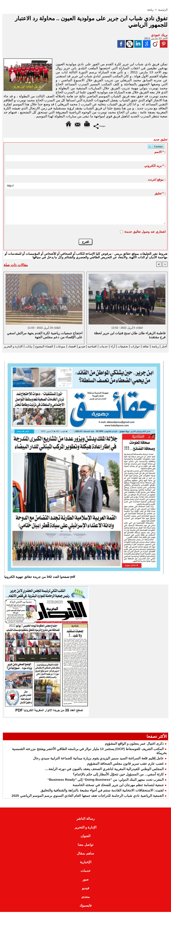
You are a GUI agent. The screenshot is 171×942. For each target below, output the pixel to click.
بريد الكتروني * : (155, 165)
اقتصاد (60, 346)
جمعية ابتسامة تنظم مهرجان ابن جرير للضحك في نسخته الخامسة (118, 789)
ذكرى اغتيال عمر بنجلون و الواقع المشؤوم (134, 748)
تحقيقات (117, 346)
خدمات (95, 346)
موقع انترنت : (156, 179)
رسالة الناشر (85, 823)
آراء (105, 346)
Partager (99, 126)
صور (85, 883)
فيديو (70, 346)
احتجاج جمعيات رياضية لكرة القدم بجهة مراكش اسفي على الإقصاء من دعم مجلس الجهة (44, 335)
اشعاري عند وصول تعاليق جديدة (145, 231)
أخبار (162, 346)
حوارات (130, 346)
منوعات (47, 346)
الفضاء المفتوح (28, 346)
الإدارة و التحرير (85, 350)
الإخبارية (85, 866)
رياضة (150, 9)
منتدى (85, 901)
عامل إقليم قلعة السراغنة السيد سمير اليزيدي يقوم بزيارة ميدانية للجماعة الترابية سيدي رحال (98, 762)
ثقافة (142, 346)
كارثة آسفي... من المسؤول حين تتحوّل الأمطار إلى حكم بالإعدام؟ (118, 778)
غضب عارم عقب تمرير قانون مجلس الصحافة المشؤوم (125, 768)
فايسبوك (85, 909)
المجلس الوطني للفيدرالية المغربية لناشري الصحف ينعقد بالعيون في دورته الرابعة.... (104, 773)
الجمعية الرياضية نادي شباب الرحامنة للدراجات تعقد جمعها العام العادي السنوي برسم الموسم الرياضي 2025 (88, 800)
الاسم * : (160, 151)
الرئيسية (162, 9)
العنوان (85, 840)
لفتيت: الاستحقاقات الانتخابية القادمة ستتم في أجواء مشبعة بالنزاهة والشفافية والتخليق (102, 794)
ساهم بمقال (85, 857)
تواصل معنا (85, 849)
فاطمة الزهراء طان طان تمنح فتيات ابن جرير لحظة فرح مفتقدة (129, 335)
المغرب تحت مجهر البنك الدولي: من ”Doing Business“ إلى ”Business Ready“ (105, 784)
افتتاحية (82, 346)
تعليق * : (160, 193)
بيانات (11, 346)
